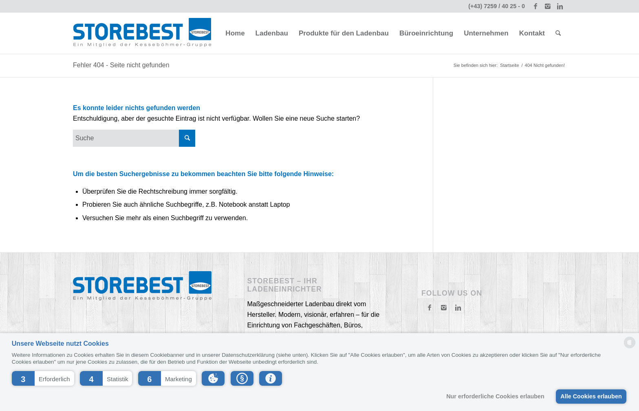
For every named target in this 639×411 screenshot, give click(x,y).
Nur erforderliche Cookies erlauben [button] (495, 396)
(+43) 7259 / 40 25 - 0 (496, 6)
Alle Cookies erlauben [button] (590, 396)
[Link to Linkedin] (560, 6)
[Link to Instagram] (547, 6)
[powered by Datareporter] (629, 347)
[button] (43, 378)
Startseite (509, 65)
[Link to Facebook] (535, 6)
